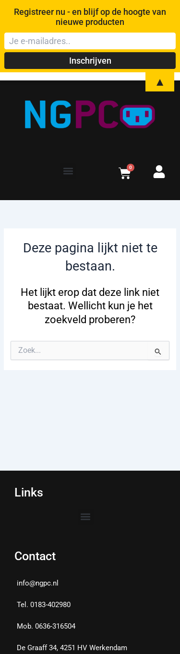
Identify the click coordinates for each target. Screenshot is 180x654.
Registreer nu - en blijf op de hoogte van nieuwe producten (90, 17)
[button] (68, 171)
